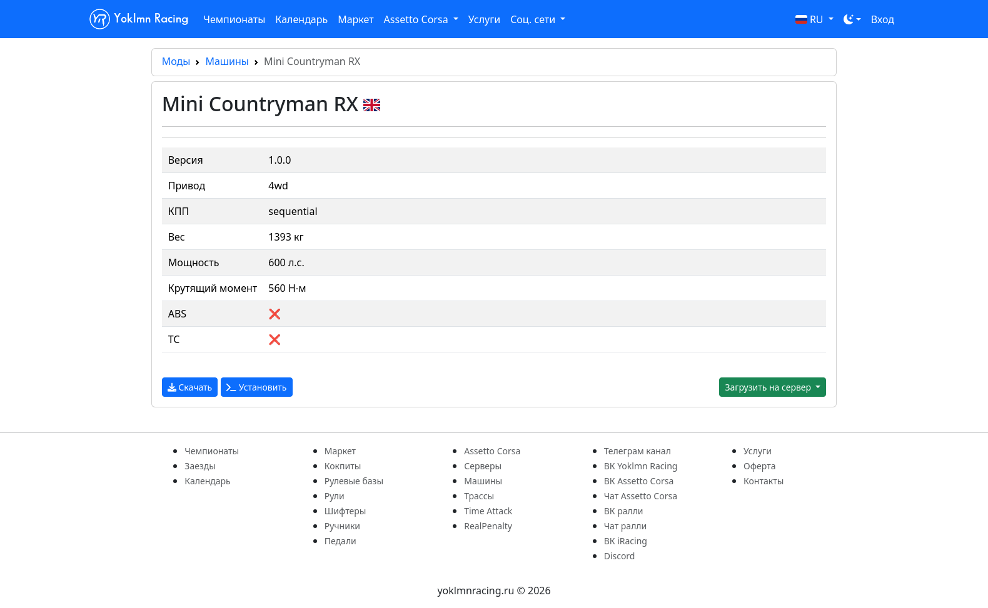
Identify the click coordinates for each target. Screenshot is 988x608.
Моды (176, 61)
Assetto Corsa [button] (417, 19)
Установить (256, 387)
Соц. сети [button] (534, 19)
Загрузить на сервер (769, 387)
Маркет (355, 19)
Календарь (301, 19)
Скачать (190, 387)
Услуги (484, 19)
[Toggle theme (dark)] (852, 19)
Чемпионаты (234, 19)
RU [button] (810, 19)
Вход (882, 19)
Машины (227, 61)
